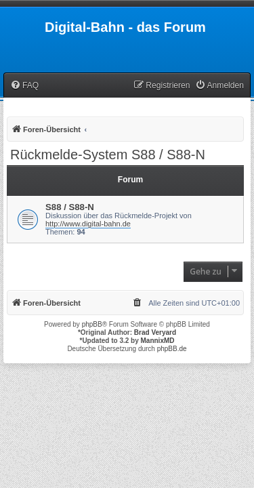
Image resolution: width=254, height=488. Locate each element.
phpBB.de (172, 348)
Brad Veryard (155, 332)
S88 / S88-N (69, 207)
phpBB (92, 324)
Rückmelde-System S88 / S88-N (107, 154)
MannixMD (158, 340)
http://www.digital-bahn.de (88, 224)
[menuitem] (24, 86)
